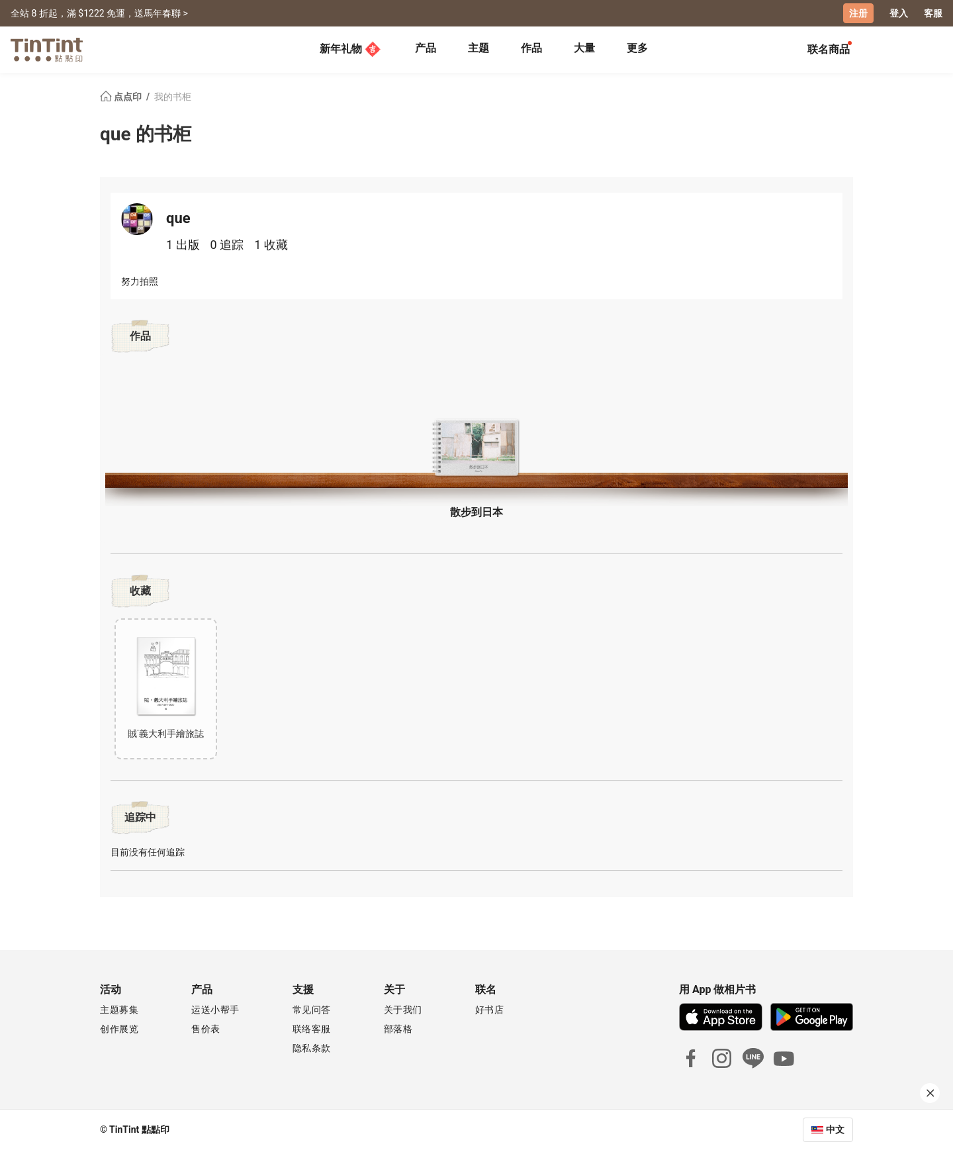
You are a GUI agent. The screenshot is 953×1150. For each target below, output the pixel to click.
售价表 (205, 1029)
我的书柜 (172, 96)
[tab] (425, 49)
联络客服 (312, 1029)
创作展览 (119, 1029)
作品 (531, 48)
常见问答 (312, 1009)
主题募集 (119, 1009)
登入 (898, 13)
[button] (476, 448)
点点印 (122, 96)
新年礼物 (350, 49)
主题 (478, 48)
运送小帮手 (215, 1009)
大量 (584, 48)
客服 (933, 13)
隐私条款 (312, 1048)
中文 (835, 1129)
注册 (858, 13)
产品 (425, 48)
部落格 (398, 1029)
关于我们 (403, 1009)
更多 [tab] (637, 48)
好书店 (489, 1009)
